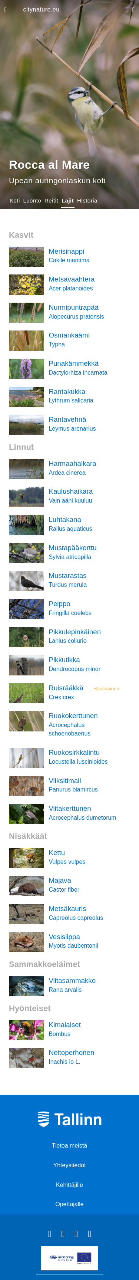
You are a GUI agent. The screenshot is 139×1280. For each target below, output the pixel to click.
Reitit (51, 200)
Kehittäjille (69, 1185)
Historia (87, 200)
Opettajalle (69, 1204)
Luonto (32, 200)
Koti (15, 200)
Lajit (68, 200)
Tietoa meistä (69, 1145)
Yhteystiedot (69, 1165)
